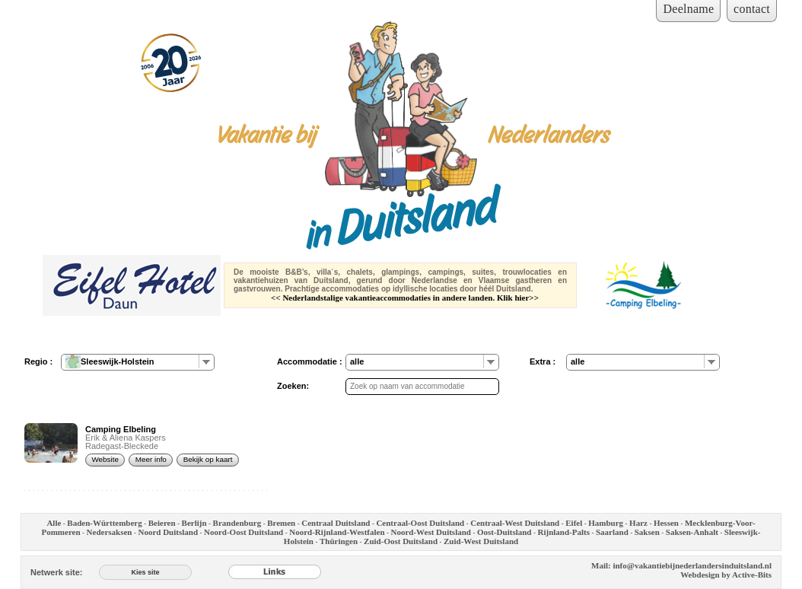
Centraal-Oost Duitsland (420, 522)
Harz (638, 522)
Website (105, 459)
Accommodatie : (309, 361)
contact (752, 8)
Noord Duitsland (168, 531)
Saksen (647, 531)
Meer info (151, 459)
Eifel (573, 522)
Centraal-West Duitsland (514, 522)
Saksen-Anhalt (692, 531)
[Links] (274, 572)
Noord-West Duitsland (431, 531)
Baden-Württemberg (104, 522)
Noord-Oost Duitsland (243, 531)
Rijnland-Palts (563, 531)
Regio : (38, 361)
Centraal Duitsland (335, 522)
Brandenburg (237, 522)
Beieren (162, 522)
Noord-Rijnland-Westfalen (336, 531)
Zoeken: (293, 385)
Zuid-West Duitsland (481, 541)
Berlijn (194, 522)
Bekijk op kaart (208, 459)
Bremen (281, 522)
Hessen (666, 522)
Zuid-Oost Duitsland (401, 541)
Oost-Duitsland (504, 531)
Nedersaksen (109, 531)
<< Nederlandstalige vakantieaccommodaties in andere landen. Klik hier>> (405, 297)
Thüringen (339, 541)
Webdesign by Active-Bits (726, 574)
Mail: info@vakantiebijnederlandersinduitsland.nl (681, 565)
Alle (53, 522)
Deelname (688, 8)
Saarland (612, 531)
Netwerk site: (56, 572)
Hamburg (605, 522)
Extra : (542, 361)
